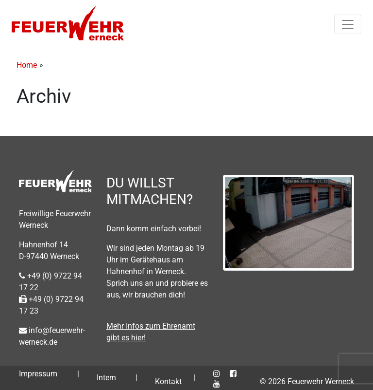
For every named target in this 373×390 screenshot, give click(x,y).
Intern (106, 377)
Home (27, 65)
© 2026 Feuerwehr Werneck (307, 381)
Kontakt (168, 381)
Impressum (38, 373)
